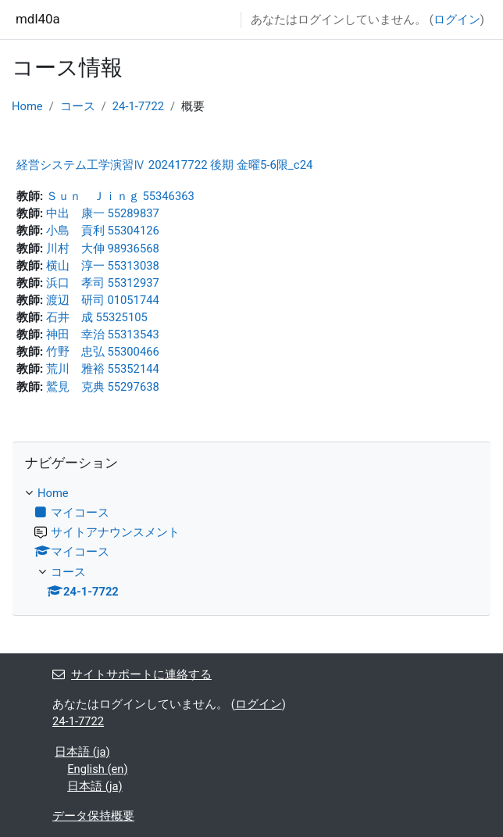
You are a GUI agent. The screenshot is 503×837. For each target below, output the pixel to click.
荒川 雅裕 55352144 (102, 369)
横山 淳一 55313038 (102, 266)
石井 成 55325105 (97, 317)
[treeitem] (251, 542)
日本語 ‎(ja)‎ (82, 752)
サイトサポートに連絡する (132, 674)
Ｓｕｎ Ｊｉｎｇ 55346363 (120, 196)
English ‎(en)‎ (97, 769)
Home (27, 106)
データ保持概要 (93, 816)
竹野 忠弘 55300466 (102, 352)
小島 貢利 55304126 (102, 231)
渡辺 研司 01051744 (102, 300)
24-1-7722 (138, 106)
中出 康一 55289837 (102, 213)
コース (77, 106)
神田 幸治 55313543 (102, 334)
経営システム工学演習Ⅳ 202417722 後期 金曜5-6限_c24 (164, 165)
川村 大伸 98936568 (102, 248)
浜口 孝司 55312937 (102, 283)
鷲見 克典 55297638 (102, 387)
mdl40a (38, 19)
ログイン (456, 20)
